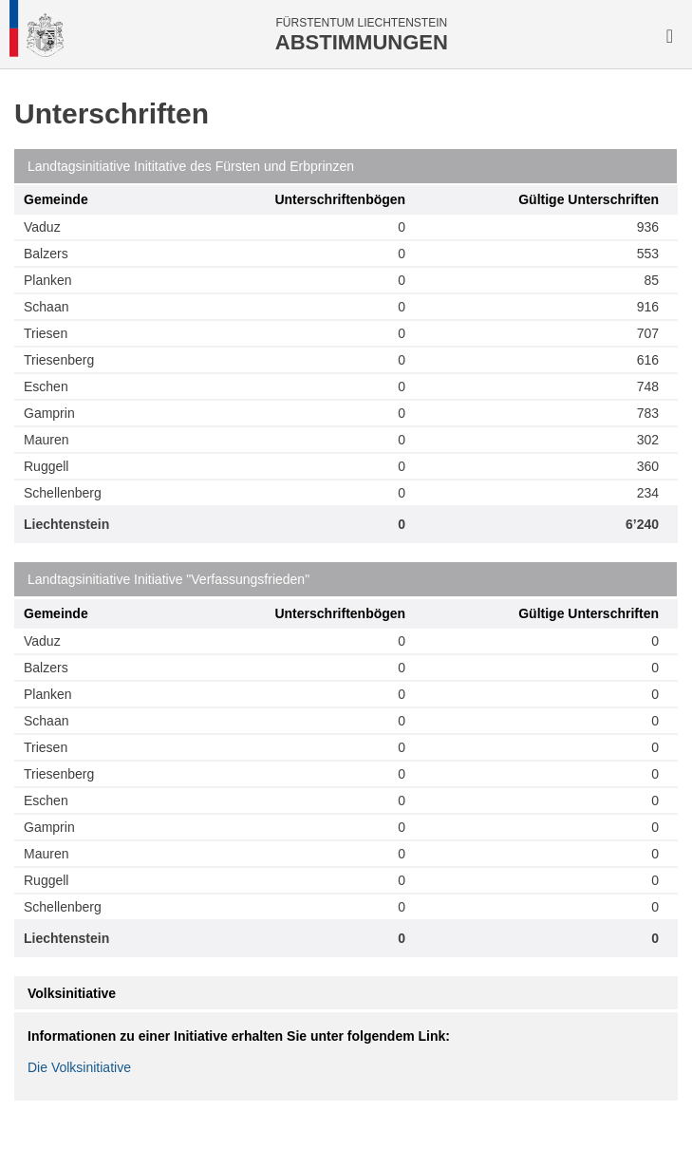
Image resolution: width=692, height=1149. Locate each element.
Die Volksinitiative (79, 1067)
